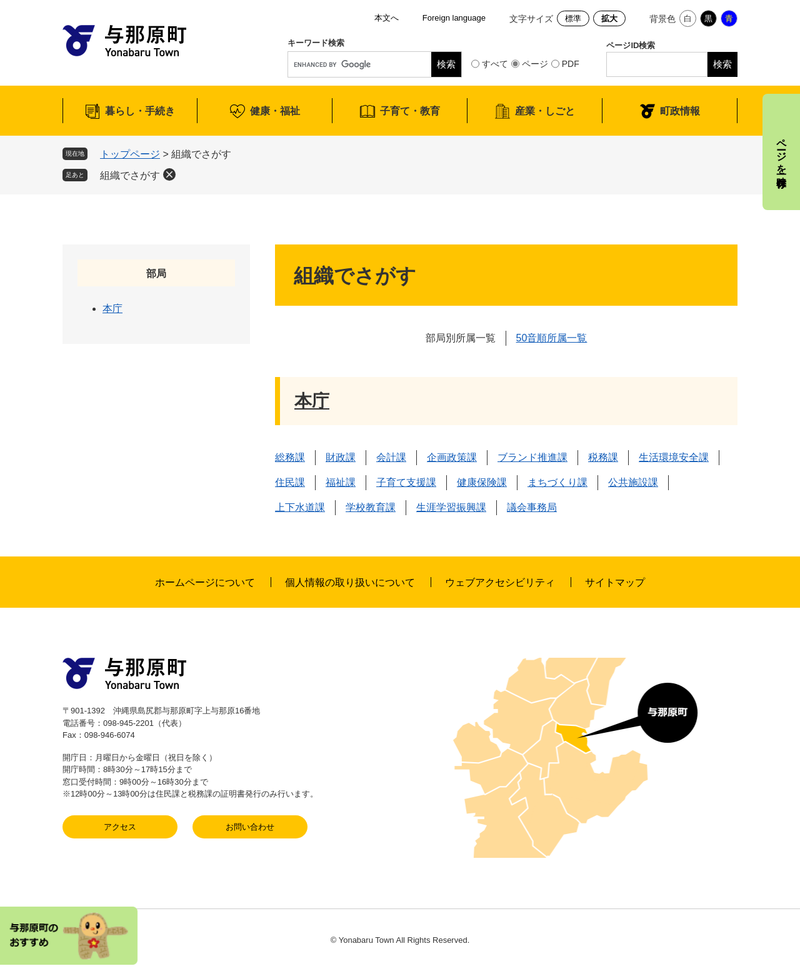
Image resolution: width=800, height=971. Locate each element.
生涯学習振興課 (451, 507)
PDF (570, 64)
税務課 (603, 457)
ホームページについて (205, 582)
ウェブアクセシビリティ (500, 582)
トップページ (130, 154)
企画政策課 (452, 457)
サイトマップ (615, 582)
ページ (535, 64)
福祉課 (341, 482)
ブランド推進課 (533, 457)
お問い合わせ (250, 827)
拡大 (609, 18)
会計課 (391, 457)
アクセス (120, 827)
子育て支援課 (406, 482)
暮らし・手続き (140, 111)
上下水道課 (300, 507)
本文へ (386, 18)
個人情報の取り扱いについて (350, 582)
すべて (495, 64)
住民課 (290, 482)
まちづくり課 (558, 482)
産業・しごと (545, 111)
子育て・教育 (410, 111)
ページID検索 (630, 45)
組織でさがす (130, 175)
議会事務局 (532, 507)
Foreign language (454, 18)
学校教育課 (371, 507)
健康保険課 (482, 482)
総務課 (290, 457)
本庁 (311, 401)
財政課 (341, 457)
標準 (573, 18)
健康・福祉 (275, 111)
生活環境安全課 (674, 457)
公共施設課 (633, 482)
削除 (169, 174)
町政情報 (680, 111)
